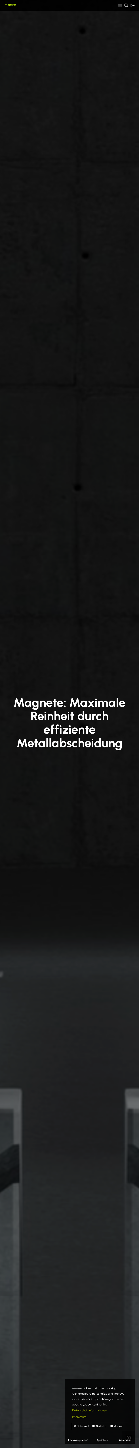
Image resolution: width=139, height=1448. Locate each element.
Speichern (102, 1440)
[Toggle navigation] (120, 5)
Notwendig (82, 1426)
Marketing (118, 1426)
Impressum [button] (79, 1417)
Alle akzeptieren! (78, 1440)
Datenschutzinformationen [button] (89, 1410)
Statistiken (100, 1426)
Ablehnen (124, 1440)
